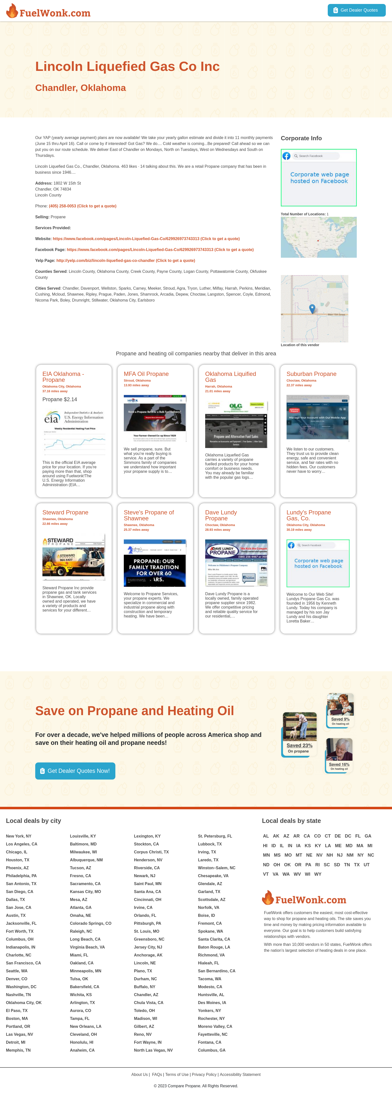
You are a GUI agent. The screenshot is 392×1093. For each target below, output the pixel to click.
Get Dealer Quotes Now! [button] (79, 771)
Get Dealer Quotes (359, 10)
